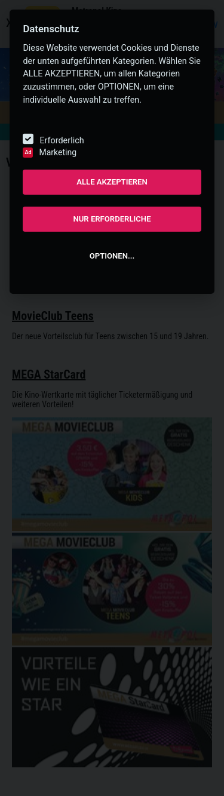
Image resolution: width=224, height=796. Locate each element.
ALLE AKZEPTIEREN (112, 181)
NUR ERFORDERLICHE (112, 218)
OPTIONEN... (112, 255)
